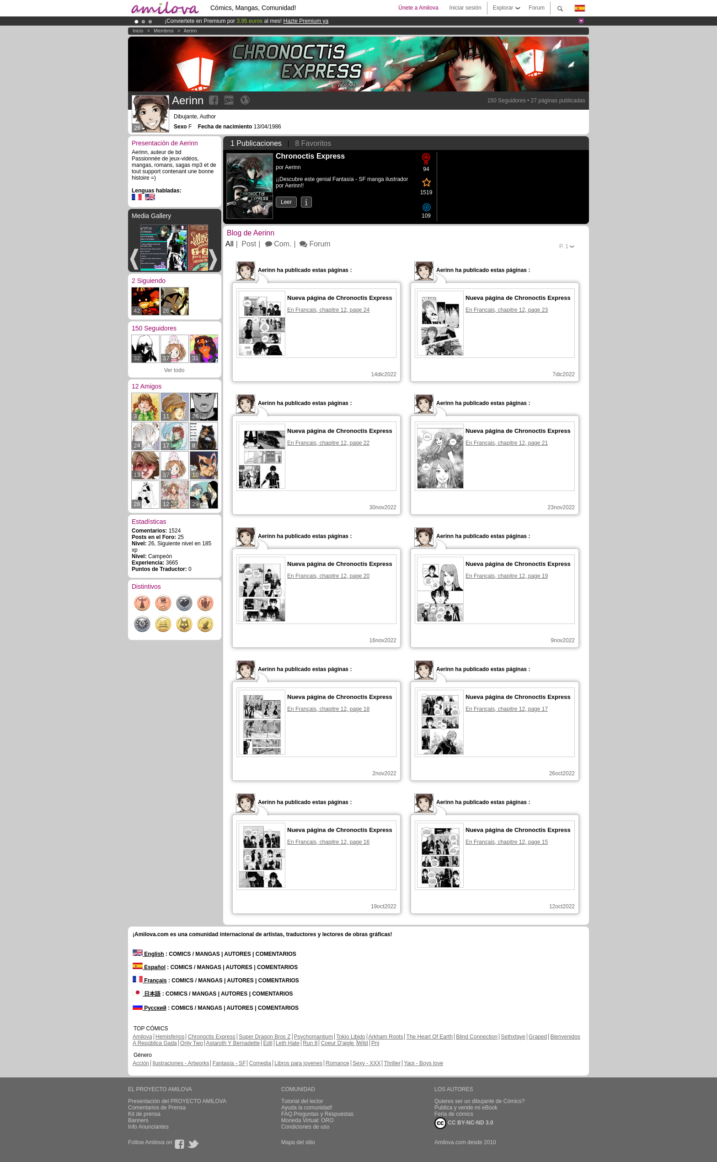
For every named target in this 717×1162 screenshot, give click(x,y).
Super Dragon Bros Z (264, 1037)
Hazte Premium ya (305, 21)
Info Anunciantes (148, 1127)
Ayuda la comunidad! (306, 1107)
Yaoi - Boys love (423, 1063)
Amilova (142, 1037)
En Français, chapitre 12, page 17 (507, 709)
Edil (268, 1043)
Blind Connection (477, 1037)
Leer (286, 202)
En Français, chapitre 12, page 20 (328, 576)
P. (563, 246)
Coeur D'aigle (338, 1043)
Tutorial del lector (302, 1101)
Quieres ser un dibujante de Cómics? (479, 1101)
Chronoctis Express (211, 1037)
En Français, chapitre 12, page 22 (328, 443)
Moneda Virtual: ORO (307, 1120)
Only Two (191, 1043)
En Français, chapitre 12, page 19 (507, 576)
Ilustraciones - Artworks (180, 1063)
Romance (337, 1063)
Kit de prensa (144, 1114)
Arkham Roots (385, 1037)
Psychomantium (313, 1037)
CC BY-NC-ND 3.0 (463, 1123)
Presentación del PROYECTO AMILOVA (177, 1101)
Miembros (164, 30)
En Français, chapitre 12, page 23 (507, 310)
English (148, 954)
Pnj (375, 1043)
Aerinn (190, 30)
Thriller (392, 1063)
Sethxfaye (513, 1037)
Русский (149, 1008)
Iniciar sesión (465, 8)
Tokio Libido (350, 1037)
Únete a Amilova (418, 8)
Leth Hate (288, 1043)
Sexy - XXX (366, 1063)
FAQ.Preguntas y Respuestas (317, 1114)
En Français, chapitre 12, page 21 (507, 443)
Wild (362, 1043)
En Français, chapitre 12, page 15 (507, 842)
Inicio (138, 30)
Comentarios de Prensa (157, 1107)
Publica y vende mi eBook (466, 1107)
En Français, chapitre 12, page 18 (328, 709)
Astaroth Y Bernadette (233, 1043)
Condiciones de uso (305, 1127)
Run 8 (310, 1043)
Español (149, 967)
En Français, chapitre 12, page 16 (328, 842)
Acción (141, 1063)
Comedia (260, 1063)
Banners (138, 1120)
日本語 (147, 994)
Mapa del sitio (298, 1142)
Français (150, 980)
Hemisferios (169, 1037)
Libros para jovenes (298, 1063)
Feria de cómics (453, 1114)
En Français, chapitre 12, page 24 (328, 310)
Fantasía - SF (229, 1063)
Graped (538, 1037)
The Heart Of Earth (430, 1037)
